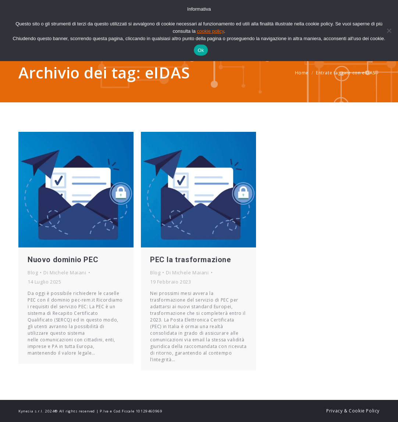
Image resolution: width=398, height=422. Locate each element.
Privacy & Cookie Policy (353, 411)
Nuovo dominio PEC (63, 259)
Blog (33, 272)
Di (64, 272)
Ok (201, 50)
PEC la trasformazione (190, 259)
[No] (388, 30)
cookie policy (210, 31)
